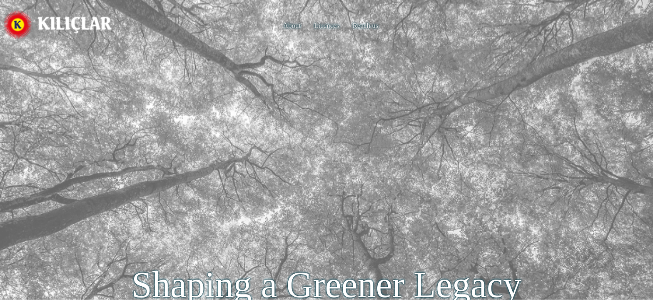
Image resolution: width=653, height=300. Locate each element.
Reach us (366, 26)
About (292, 26)
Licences (326, 26)
